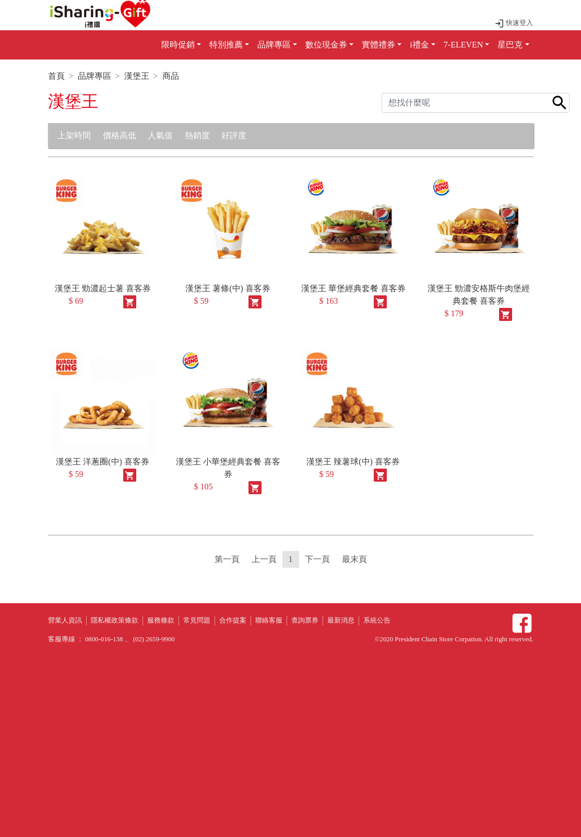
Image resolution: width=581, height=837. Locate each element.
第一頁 (227, 559)
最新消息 (340, 620)
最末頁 (354, 559)
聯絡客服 (268, 620)
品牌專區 (94, 75)
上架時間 (74, 135)
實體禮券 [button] (378, 44)
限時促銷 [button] (178, 44)
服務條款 (160, 620)
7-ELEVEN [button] (463, 44)
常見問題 (196, 620)
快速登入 (513, 23)
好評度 (233, 135)
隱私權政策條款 (114, 620)
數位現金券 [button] (326, 44)
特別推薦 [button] (226, 44)
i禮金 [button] (419, 44)
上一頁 (264, 559)
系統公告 (376, 620)
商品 (170, 75)
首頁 (56, 75)
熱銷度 (197, 135)
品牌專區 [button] (274, 44)
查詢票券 (304, 620)
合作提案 (232, 620)
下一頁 (317, 559)
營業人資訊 (65, 620)
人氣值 (160, 135)
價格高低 (119, 135)
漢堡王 (136, 75)
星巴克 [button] (510, 44)
